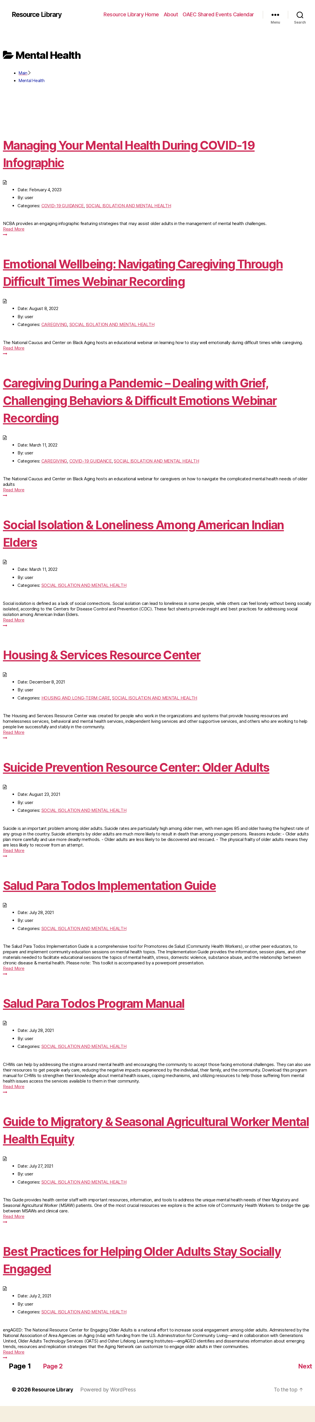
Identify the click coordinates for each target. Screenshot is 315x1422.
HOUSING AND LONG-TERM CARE (75, 698)
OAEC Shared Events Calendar (218, 14)
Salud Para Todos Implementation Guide (129, 902)
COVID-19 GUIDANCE (62, 205)
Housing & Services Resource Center (119, 654)
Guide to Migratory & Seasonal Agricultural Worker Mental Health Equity (137, 1147)
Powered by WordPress (110, 1405)
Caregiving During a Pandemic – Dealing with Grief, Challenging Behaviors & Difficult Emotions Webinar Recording (155, 400)
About (171, 14)
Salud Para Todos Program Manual (110, 1020)
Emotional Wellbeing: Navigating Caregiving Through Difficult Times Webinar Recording (140, 272)
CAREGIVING (54, 324)
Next (304, 1382)
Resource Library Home (131, 14)
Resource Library (39, 14)
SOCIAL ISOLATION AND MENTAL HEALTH (128, 205)
